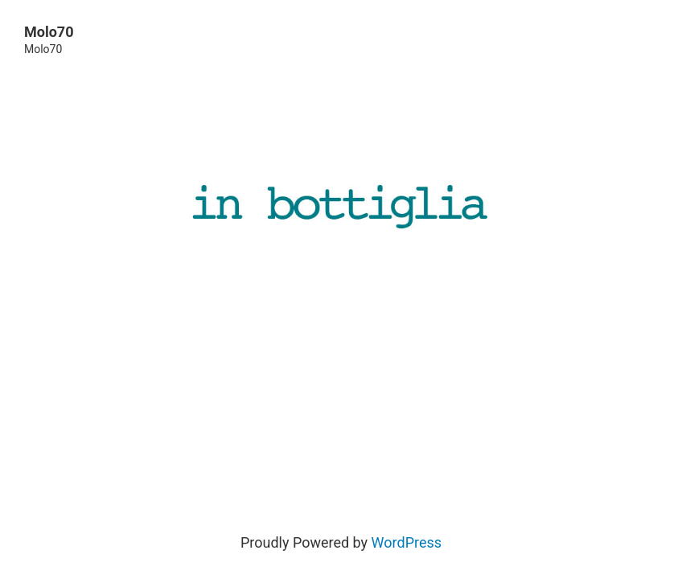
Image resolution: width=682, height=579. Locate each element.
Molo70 (49, 31)
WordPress (407, 542)
